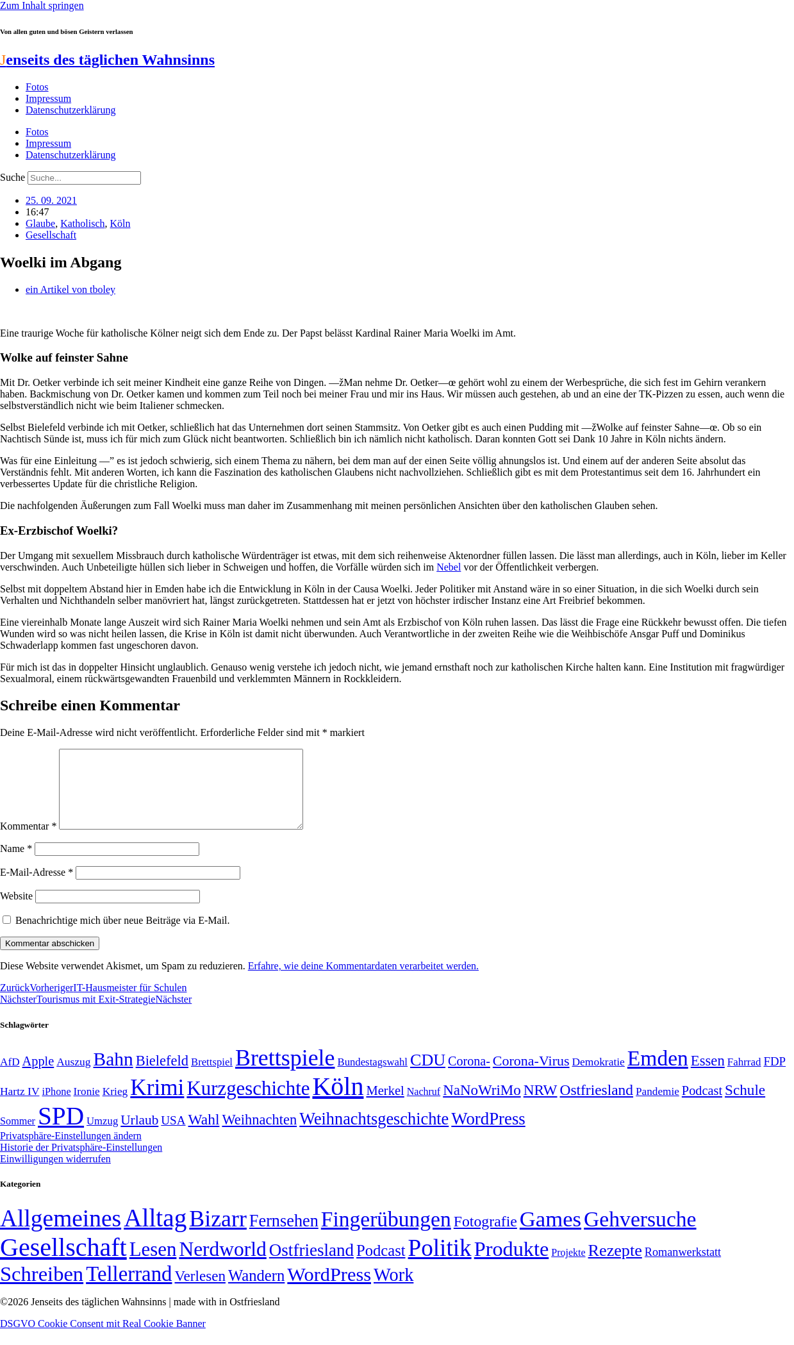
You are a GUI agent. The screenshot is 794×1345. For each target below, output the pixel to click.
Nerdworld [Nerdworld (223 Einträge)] (222, 1264)
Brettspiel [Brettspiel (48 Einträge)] (212, 1077)
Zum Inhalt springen (42, 5)
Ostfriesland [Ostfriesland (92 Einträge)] (597, 1105)
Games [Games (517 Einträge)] (550, 1234)
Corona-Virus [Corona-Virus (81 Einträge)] (531, 1076)
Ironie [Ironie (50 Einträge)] (87, 1107)
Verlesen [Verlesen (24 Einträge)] (199, 1291)
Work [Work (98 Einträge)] (393, 1290)
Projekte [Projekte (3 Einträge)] (568, 1267)
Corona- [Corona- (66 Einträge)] (469, 1076)
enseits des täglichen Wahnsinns (107, 59)
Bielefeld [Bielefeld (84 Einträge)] (162, 1076)
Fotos (37, 86)
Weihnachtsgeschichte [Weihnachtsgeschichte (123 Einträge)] (374, 1134)
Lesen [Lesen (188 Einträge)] (153, 1264)
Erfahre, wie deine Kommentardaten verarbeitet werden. (363, 981)
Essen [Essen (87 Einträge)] (708, 1076)
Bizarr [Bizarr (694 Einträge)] (218, 1234)
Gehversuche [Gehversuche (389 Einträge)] (640, 1234)
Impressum (48, 98)
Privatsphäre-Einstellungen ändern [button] (71, 1151)
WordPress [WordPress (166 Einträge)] (329, 1290)
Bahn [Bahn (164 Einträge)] (113, 1074)
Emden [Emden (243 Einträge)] (657, 1073)
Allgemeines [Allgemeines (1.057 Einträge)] (60, 1234)
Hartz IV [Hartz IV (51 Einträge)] (19, 1106)
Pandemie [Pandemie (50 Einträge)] (657, 1107)
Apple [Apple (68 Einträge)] (38, 1076)
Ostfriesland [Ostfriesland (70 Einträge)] (311, 1265)
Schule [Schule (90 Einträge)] (745, 1105)
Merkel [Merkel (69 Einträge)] (385, 1106)
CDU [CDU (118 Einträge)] (427, 1075)
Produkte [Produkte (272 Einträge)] (511, 1264)
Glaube (40, 223)
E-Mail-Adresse (36, 887)
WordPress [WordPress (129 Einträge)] (488, 1134)
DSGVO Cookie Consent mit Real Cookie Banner (103, 1338)
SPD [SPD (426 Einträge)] (61, 1131)
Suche (12, 177)
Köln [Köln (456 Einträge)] (337, 1101)
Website (16, 911)
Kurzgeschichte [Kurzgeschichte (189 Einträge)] (248, 1103)
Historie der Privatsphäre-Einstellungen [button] (81, 1162)
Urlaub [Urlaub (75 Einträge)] (139, 1135)
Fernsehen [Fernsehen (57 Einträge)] (283, 1236)
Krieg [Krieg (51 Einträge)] (115, 1106)
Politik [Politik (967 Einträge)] (440, 1263)
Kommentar (28, 841)
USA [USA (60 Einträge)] (173, 1135)
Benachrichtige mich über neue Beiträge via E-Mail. (122, 935)
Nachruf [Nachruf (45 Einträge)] (423, 1106)
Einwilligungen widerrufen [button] (55, 1174)
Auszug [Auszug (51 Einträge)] (73, 1077)
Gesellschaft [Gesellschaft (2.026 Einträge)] (63, 1262)
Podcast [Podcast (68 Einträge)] (702, 1106)
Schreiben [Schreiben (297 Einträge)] (41, 1289)
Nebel (448, 567)
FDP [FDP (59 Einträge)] (774, 1076)
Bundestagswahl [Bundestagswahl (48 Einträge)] (373, 1077)
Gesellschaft (51, 235)
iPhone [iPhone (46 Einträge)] (56, 1107)
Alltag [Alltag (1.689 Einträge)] (155, 1233)
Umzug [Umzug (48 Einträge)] (102, 1136)
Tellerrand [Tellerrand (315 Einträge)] (129, 1289)
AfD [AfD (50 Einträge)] (10, 1077)
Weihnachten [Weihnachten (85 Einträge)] (259, 1135)
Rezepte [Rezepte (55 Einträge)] (615, 1266)
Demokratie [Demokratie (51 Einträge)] (598, 1077)
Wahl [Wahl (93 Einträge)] (204, 1134)
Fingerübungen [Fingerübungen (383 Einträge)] (386, 1234)
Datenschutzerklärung (70, 109)
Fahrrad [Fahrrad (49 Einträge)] (744, 1077)
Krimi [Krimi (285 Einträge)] (157, 1102)
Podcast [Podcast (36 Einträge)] (380, 1265)
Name (16, 863)
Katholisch (82, 223)
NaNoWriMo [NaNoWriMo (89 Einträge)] (481, 1106)
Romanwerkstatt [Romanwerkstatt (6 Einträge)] (683, 1267)
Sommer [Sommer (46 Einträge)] (17, 1136)
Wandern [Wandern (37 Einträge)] (256, 1290)
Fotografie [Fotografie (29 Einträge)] (485, 1236)
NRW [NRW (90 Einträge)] (541, 1105)
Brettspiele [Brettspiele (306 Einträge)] (285, 1073)
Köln (120, 223)
